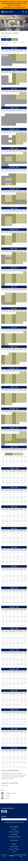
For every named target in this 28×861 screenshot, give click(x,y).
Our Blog (14, 829)
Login (14, 851)
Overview (4, 39)
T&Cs (6, 44)
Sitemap (14, 844)
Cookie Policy (14, 834)
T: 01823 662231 (14, 840)
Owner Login (14, 846)
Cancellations (15, 42)
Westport (5, 36)
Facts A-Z (8, 42)
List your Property (14, 849)
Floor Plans (22, 42)
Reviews (3, 42)
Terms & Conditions (14, 832)
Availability (14, 39)
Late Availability (14, 827)
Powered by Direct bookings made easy (14, 855)
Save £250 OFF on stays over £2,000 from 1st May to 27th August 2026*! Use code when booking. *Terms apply (14, 4)
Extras (2, 44)
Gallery (9, 39)
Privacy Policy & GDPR (14, 837)
